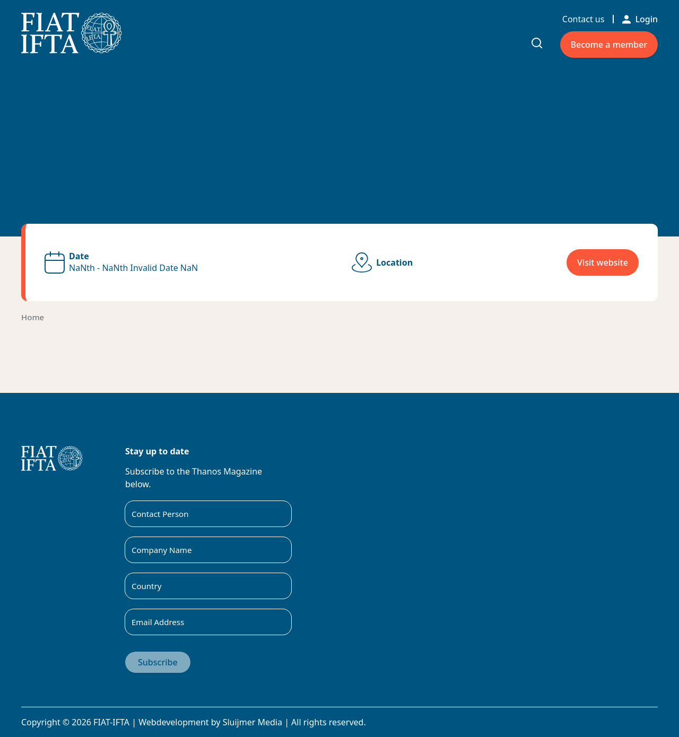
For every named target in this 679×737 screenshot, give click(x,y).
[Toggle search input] (536, 43)
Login (640, 19)
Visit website (602, 262)
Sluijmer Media (252, 722)
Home (32, 317)
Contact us (583, 19)
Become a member (609, 44)
